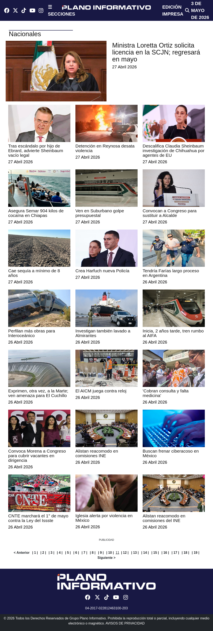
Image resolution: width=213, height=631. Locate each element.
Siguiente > (106, 557)
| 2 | (43, 552)
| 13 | (135, 552)
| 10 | (110, 552)
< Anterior (21, 552)
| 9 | (101, 552)
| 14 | (145, 552)
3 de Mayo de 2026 (200, 10)
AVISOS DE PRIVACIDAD (125, 623)
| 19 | (195, 552)
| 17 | (175, 552)
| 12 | (125, 552)
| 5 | (68, 552)
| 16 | (165, 552)
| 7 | (84, 552)
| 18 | (185, 552)
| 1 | (35, 552)
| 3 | (51, 552)
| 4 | (60, 552)
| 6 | (76, 552)
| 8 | (93, 552)
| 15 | (155, 552)
